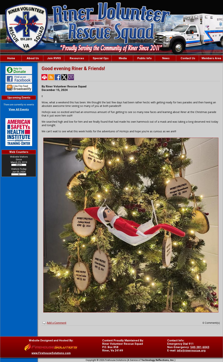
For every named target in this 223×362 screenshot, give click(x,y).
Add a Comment (56, 323)
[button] (32, 58)
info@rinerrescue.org (191, 350)
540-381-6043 (199, 347)
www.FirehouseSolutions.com (51, 353)
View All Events (19, 109)
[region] (111, 58)
